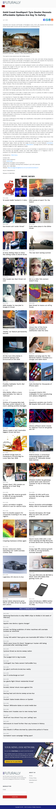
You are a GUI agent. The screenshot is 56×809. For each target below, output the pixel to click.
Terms (30, 775)
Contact (31, 782)
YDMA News (14, 155)
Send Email (9, 161)
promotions (50, 143)
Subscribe (15, 797)
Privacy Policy (32, 778)
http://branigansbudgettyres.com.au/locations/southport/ (23, 167)
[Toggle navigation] (3, 6)
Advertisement (33, 780)
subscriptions (29, 144)
